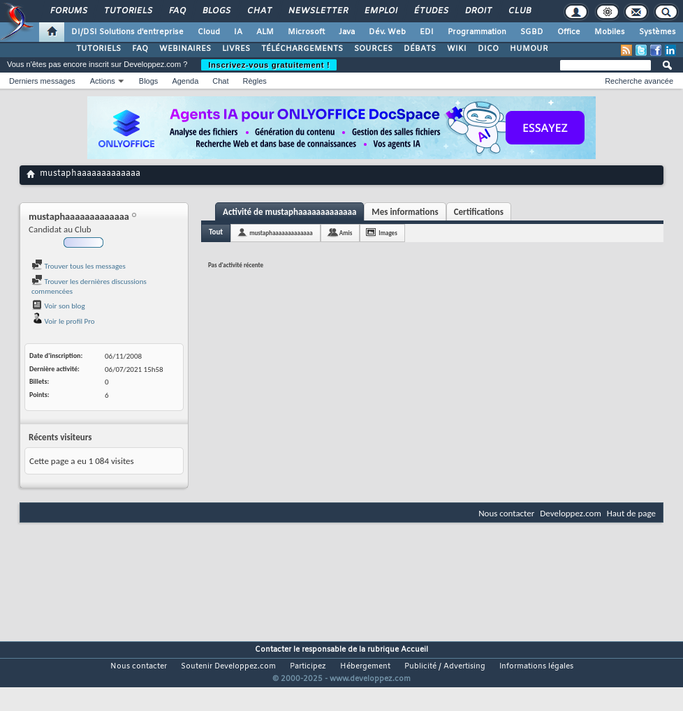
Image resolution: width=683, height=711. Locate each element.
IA (238, 32)
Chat (258, 11)
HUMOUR (529, 49)
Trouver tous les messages (78, 266)
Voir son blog (58, 305)
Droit (477, 11)
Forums (68, 11)
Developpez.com (570, 513)
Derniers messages (42, 81)
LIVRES (236, 49)
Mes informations (405, 212)
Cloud (209, 32)
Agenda (185, 81)
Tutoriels (127, 11)
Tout (216, 232)
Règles (255, 81)
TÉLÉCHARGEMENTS (302, 49)
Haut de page (631, 513)
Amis (346, 233)
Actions (102, 81)
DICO (488, 49)
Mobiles (609, 32)
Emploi (380, 11)
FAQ (176, 11)
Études (430, 11)
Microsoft (306, 32)
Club (518, 11)
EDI (427, 32)
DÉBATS (420, 49)
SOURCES (373, 49)
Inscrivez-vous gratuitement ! (269, 65)
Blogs (215, 11)
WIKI (457, 49)
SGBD (531, 32)
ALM (265, 32)
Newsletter (317, 11)
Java (347, 32)
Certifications (479, 212)
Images (388, 233)
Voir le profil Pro (63, 321)
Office (568, 32)
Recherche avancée (639, 81)
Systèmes (657, 32)
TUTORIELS (98, 49)
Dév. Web (387, 32)
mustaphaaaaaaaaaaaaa (281, 233)
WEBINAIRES (185, 49)
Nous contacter (506, 513)
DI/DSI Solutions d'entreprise (127, 32)
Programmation (477, 32)
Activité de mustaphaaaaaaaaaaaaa (289, 212)
